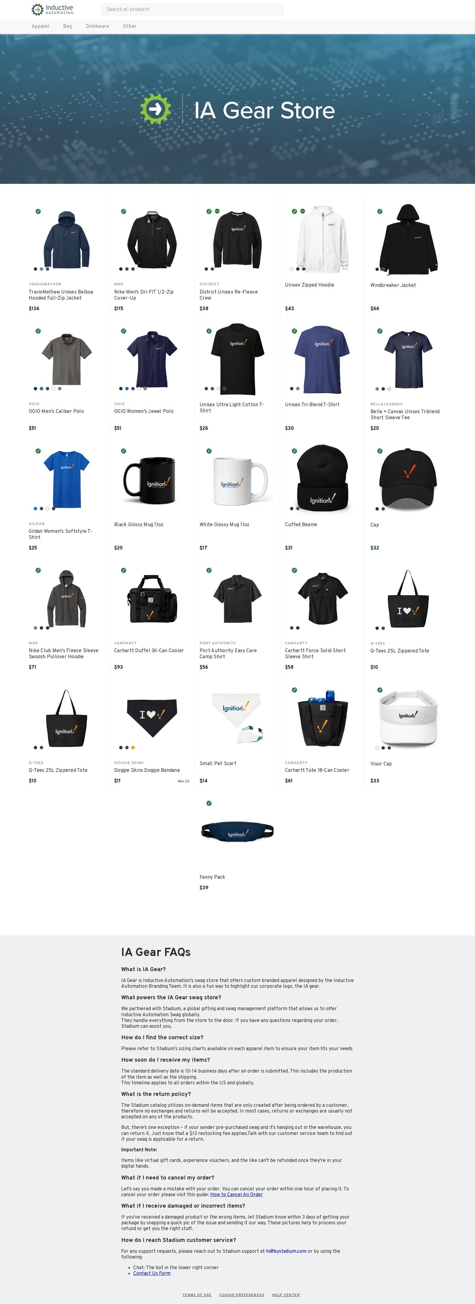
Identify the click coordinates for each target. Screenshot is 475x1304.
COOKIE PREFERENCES (241, 1295)
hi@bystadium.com (286, 1252)
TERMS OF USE (196, 1295)
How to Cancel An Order (236, 1195)
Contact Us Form (152, 1274)
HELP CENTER (286, 1295)
